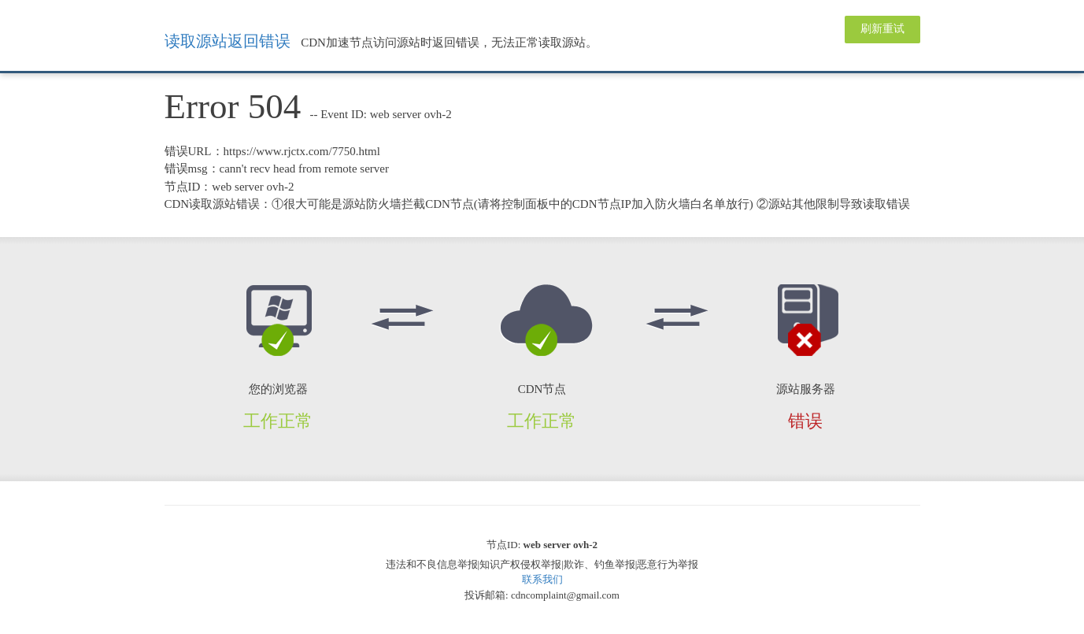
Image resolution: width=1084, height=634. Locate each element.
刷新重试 (882, 29)
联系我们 (542, 579)
